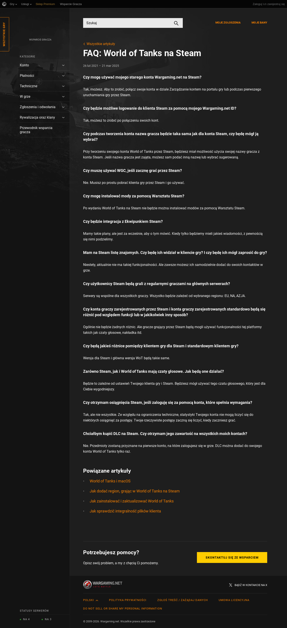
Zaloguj (257, 4)
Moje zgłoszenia (228, 22)
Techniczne (28, 86)
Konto (24, 65)
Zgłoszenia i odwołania (37, 107)
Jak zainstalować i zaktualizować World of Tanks (132, 501)
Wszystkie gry (4, 34)
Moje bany (259, 22)
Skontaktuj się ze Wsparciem (232, 557)
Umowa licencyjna (234, 600)
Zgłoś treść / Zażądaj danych (182, 600)
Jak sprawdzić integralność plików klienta (125, 511)
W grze (25, 96)
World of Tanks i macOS (110, 481)
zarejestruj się (276, 4)
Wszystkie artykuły (101, 44)
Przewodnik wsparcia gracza (36, 130)
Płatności (27, 76)
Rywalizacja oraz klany (37, 117)
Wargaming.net (168, 77)
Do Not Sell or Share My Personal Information (122, 608)
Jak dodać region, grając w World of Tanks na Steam (135, 491)
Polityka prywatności (127, 600)
